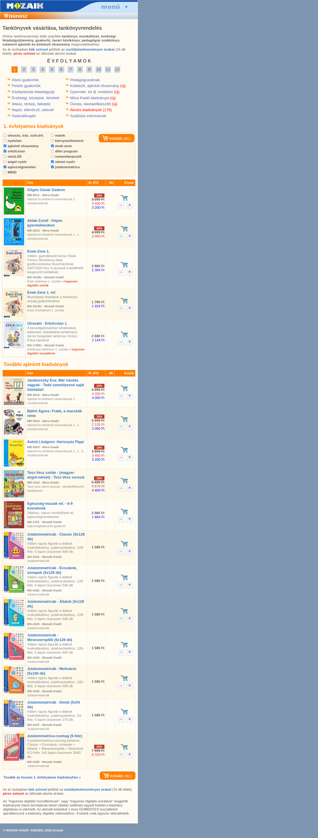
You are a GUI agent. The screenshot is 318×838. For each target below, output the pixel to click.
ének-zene (61, 146)
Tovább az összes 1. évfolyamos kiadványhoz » (42, 777)
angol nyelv (15, 162)
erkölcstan (14, 151)
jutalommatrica (65, 167)
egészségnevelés (20, 167)
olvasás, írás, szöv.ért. (24, 135)
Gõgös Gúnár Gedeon (46, 190)
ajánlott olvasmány (21, 146)
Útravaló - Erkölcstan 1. (47, 323)
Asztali (58, 830)
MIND (10, 172)
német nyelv (63, 162)
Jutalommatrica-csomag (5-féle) (54, 736)
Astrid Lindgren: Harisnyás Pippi (55, 442)
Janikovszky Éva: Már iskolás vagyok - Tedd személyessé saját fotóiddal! (55, 385)
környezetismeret (67, 141)
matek (58, 135)
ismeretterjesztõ (66, 156)
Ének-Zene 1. (38, 251)
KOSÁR (112, 139)
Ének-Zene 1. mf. (41, 292)
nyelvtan (13, 141)
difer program (64, 151)
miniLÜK (13, 156)
